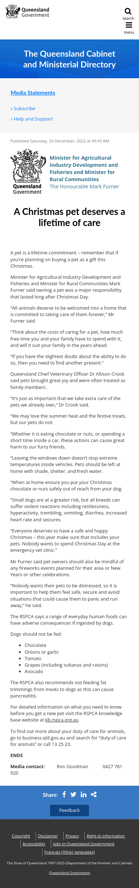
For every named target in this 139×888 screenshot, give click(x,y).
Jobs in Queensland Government (84, 843)
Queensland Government (69, 872)
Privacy (72, 835)
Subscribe (24, 108)
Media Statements (33, 92)
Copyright (21, 835)
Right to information (106, 835)
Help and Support (33, 119)
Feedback (69, 810)
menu (129, 28)
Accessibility (34, 843)
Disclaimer (48, 835)
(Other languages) (70, 852)
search (128, 14)
